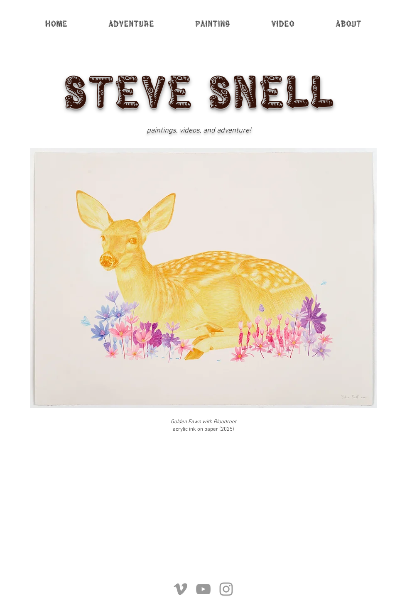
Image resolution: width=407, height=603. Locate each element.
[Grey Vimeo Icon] (180, 589)
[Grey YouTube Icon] (203, 589)
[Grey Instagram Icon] (226, 589)
